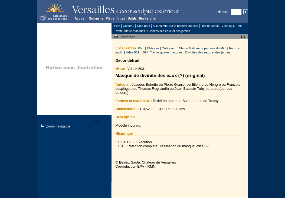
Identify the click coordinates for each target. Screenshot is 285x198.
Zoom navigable (58, 126)
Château (153, 48)
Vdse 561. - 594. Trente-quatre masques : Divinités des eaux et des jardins (178, 52)
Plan (141, 48)
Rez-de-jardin (210, 25)
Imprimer (128, 37)
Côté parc (169, 48)
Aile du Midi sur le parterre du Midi (202, 48)
